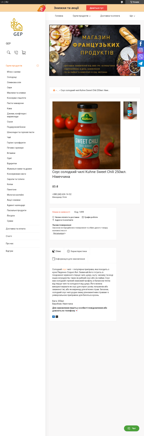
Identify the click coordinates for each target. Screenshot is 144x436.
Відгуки (9, 251)
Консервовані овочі (16, 174)
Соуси (10, 122)
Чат (132, 428)
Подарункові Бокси (16, 127)
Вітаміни (11, 153)
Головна (59, 16)
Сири (9, 87)
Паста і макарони (15, 103)
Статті (9, 236)
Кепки (10, 184)
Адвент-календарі (16, 205)
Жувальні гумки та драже (19, 169)
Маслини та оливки (16, 93)
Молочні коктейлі (15, 195)
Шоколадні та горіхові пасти (20, 132)
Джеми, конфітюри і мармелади (16, 115)
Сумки (10, 221)
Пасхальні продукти (16, 210)
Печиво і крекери (15, 148)
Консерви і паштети (16, 98)
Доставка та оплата (15, 229)
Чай (9, 137)
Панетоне (11, 189)
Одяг (9, 158)
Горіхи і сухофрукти (16, 142)
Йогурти (11, 215)
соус (64, 269)
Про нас (9, 243)
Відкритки (12, 163)
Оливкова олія (14, 82)
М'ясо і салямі (13, 72)
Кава (9, 108)
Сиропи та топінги (15, 179)
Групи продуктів (14, 66)
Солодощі (12, 77)
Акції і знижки (13, 200)
